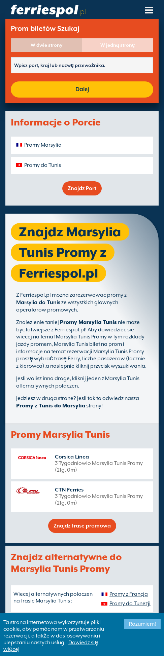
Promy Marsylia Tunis (88, 322)
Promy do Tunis (42, 165)
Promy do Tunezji (130, 603)
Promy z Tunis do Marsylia (50, 406)
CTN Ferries (69, 490)
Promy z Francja (128, 594)
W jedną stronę (117, 45)
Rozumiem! (142, 624)
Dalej (82, 89)
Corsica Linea (72, 457)
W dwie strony (46, 45)
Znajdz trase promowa (82, 526)
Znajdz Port (82, 188)
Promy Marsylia (43, 145)
